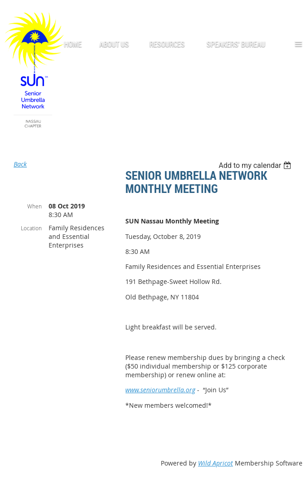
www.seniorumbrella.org (160, 389)
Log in (293, 13)
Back (20, 164)
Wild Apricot (215, 463)
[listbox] (255, 165)
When (34, 206)
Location (31, 228)
